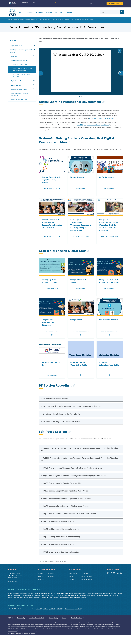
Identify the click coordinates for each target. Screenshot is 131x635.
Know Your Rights (86, 576)
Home (10, 19)
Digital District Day (17, 81)
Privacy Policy (53, 618)
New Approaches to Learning (29, 19)
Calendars (58, 12)
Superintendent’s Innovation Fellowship (19, 94)
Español (20, 2)
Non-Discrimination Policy (37, 618)
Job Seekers (50, 576)
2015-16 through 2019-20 (73, 609)
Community (50, 573)
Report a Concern (86, 579)
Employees (41, 579)
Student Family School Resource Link (25, 593)
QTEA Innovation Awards (19, 89)
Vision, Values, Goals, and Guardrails (101, 118)
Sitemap (64, 618)
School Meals (85, 573)
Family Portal (73, 573)
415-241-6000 (13, 577)
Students (40, 576)
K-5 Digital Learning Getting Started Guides (21, 76)
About (21, 12)
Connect (69, 12)
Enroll (71, 576)
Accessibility (21, 618)
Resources (13, 56)
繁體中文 (25, 2)
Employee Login (115, 3)
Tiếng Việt (32, 2)
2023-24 (46, 609)
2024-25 (39, 609)
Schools (30, 12)
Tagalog (38, 2)
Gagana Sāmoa (50, 2)
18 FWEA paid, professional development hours (93, 125)
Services (49, 12)
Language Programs (16, 45)
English (14, 2)
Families (40, 573)
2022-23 (53, 609)
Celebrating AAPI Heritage (18, 99)
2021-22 (60, 609)
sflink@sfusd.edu (15, 595)
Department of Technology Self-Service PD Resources (22, 69)
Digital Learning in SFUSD (48, 19)
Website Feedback (77, 618)
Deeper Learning (16, 85)
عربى (43, 2)
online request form (93, 595)
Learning (39, 12)
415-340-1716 (29, 595)
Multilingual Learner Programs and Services (21, 51)
